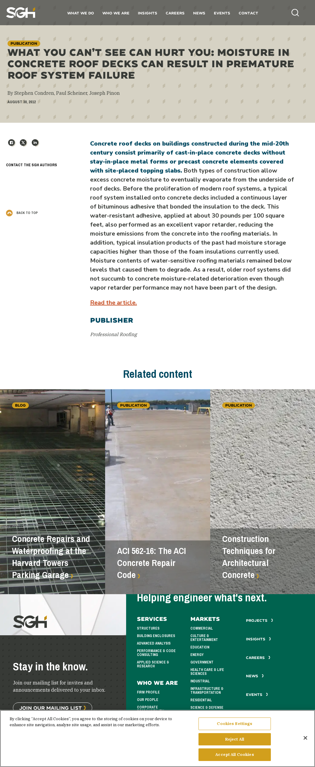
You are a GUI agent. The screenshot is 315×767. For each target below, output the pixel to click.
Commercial (201, 628)
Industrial (200, 681)
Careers (175, 13)
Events (222, 13)
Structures (148, 628)
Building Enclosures (156, 636)
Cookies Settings (234, 726)
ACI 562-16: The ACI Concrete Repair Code (151, 563)
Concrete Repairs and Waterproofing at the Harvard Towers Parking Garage (51, 557)
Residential (201, 700)
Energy (197, 654)
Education (199, 647)
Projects (259, 620)
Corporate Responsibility (150, 709)
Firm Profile (148, 692)
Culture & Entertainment (204, 638)
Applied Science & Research (153, 664)
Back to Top (22, 213)
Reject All (234, 741)
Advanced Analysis (154, 643)
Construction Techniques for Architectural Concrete (248, 557)
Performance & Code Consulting (156, 653)
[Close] (305, 740)
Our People (147, 699)
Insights (147, 13)
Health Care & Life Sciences (207, 671)
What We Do (80, 13)
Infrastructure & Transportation (206, 690)
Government (202, 662)
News (199, 13)
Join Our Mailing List (50, 708)
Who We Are (115, 13)
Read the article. (113, 303)
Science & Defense (206, 707)
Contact (248, 13)
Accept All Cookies (234, 757)
